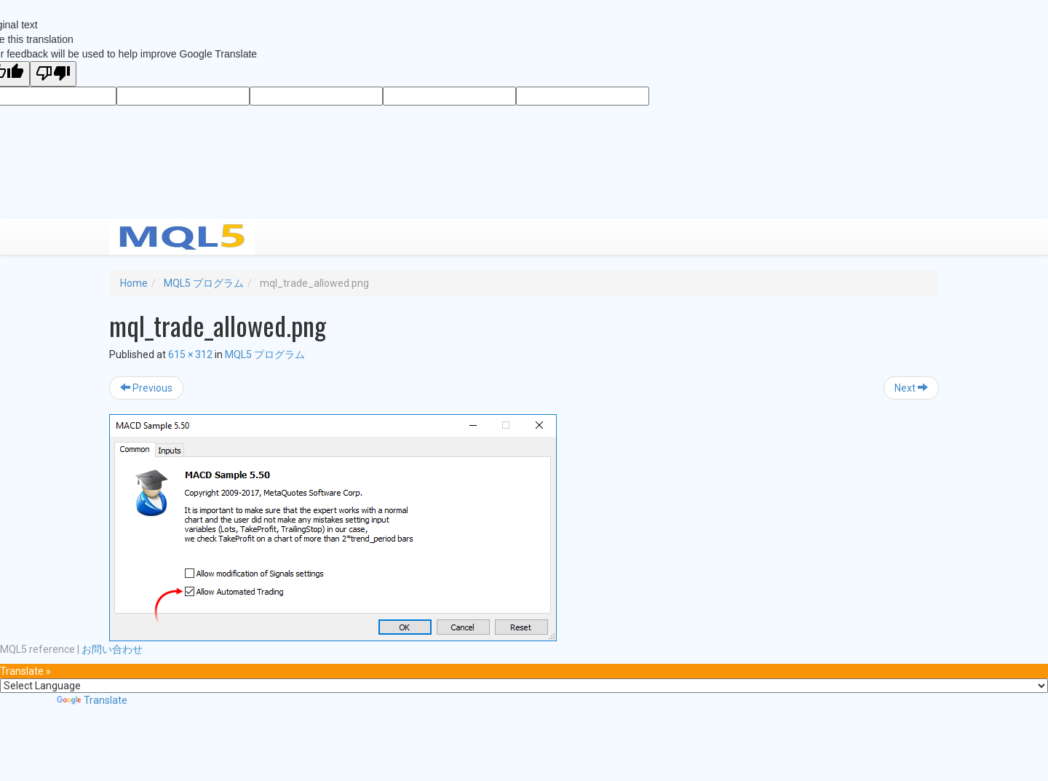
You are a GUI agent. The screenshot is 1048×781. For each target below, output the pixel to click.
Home (134, 283)
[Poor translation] (53, 74)
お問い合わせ (112, 649)
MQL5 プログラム (204, 283)
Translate (92, 700)
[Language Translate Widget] (524, 685)
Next (911, 388)
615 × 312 (190, 354)
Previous (146, 388)
